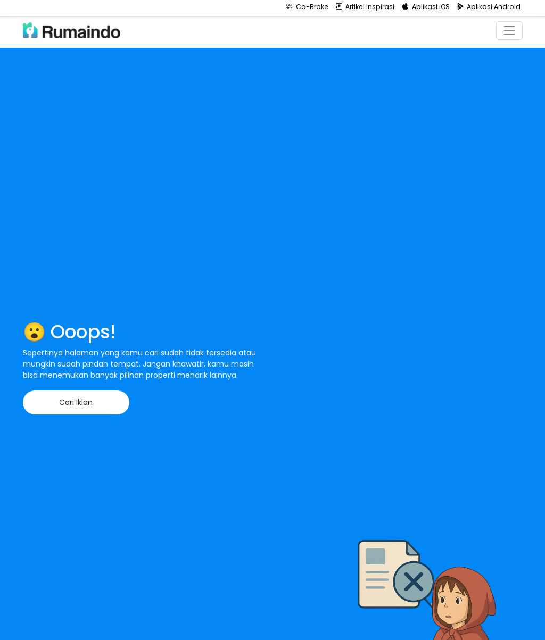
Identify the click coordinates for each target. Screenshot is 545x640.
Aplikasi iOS (426, 6)
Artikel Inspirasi (365, 6)
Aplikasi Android (489, 6)
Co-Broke (307, 6)
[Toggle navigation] (509, 30)
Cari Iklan (76, 402)
